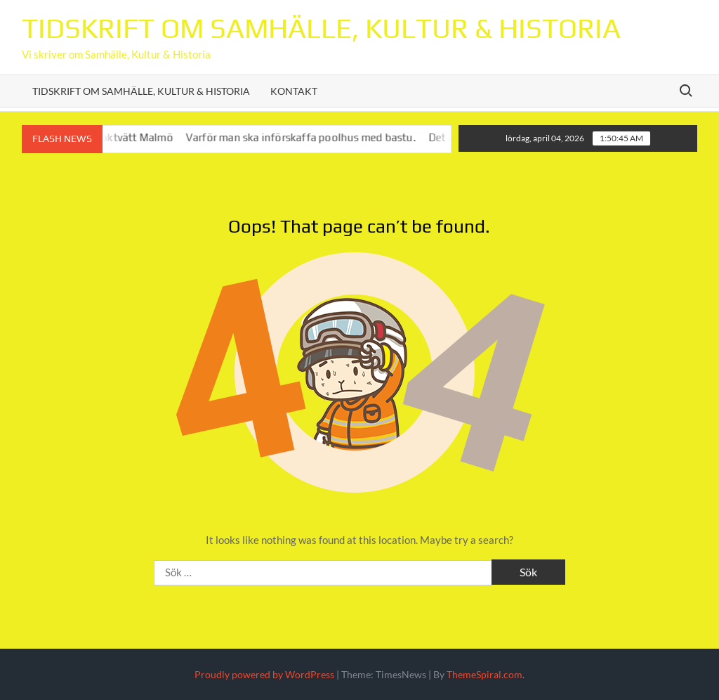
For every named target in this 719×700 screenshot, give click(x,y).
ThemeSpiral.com (484, 674)
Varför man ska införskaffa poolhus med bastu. (308, 137)
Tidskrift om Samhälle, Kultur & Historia (321, 28)
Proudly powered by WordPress (264, 674)
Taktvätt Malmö (141, 137)
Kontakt (293, 91)
